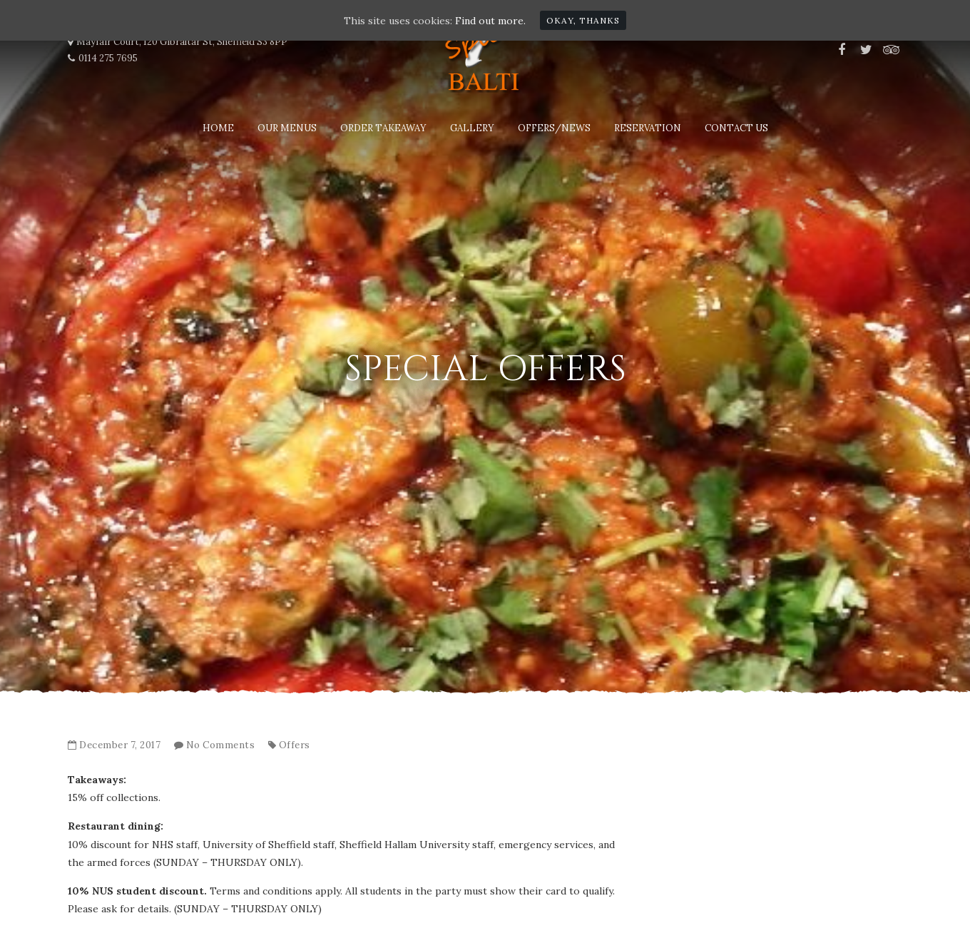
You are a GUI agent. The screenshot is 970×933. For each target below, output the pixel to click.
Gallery (472, 128)
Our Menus (287, 128)
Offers (294, 745)
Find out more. (490, 20)
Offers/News (554, 128)
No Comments (220, 745)
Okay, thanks (583, 20)
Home (218, 128)
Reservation (647, 128)
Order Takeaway (383, 128)
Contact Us (736, 128)
